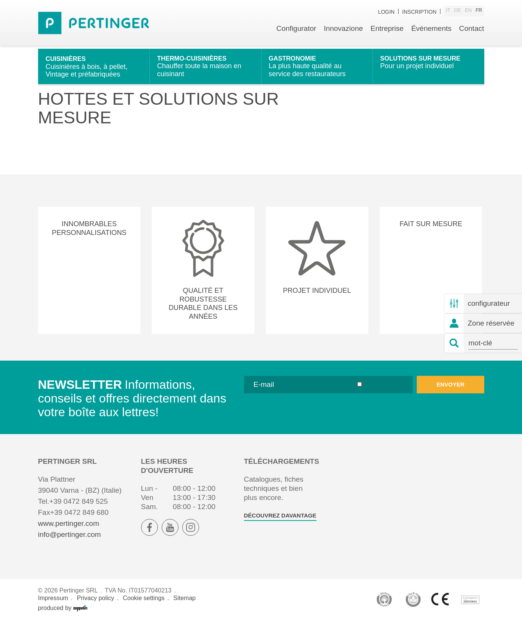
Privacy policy (95, 603)
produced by (63, 613)
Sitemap (184, 603)
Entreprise (387, 33)
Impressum (53, 603)
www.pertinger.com (69, 529)
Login (386, 12)
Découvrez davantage (280, 521)
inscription (419, 12)
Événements (431, 33)
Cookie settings (143, 603)
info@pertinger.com (69, 540)
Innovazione (343, 33)
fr (478, 12)
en (468, 12)
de (457, 12)
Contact (471, 33)
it (448, 12)
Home (45, 57)
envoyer (450, 390)
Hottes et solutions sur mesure (98, 57)
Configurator (296, 33)
